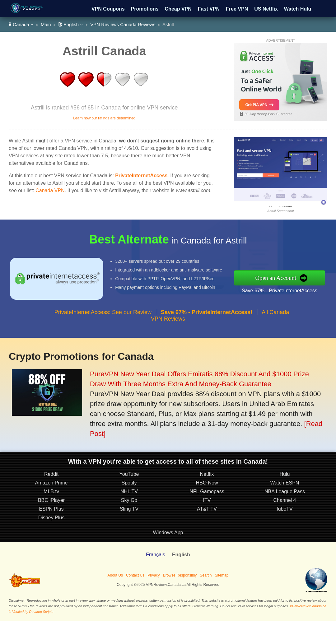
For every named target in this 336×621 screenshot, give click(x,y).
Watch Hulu (297, 9)
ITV (207, 500)
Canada (21, 24)
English (70, 24)
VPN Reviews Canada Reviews (122, 24)
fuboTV (285, 509)
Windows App (168, 532)
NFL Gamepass (206, 491)
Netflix (207, 474)
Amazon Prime (51, 482)
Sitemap (221, 575)
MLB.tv (51, 491)
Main (46, 24)
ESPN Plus (51, 509)
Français (155, 554)
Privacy (153, 575)
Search (206, 575)
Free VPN (237, 9)
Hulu (285, 474)
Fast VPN (209, 9)
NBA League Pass (284, 491)
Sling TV (129, 509)
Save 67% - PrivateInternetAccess (279, 290)
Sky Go (129, 500)
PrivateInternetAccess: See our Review (103, 312)
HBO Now (207, 482)
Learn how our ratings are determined (104, 118)
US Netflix (266, 9)
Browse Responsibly (180, 575)
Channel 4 (284, 500)
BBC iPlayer (51, 500)
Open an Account (275, 278)
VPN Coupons (108, 9)
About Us (115, 575)
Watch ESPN (284, 482)
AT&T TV (207, 509)
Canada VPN (49, 190)
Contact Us (135, 575)
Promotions (145, 9)
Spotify (129, 482)
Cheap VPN (178, 9)
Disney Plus (51, 517)
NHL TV (129, 491)
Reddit (51, 474)
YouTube (129, 474)
